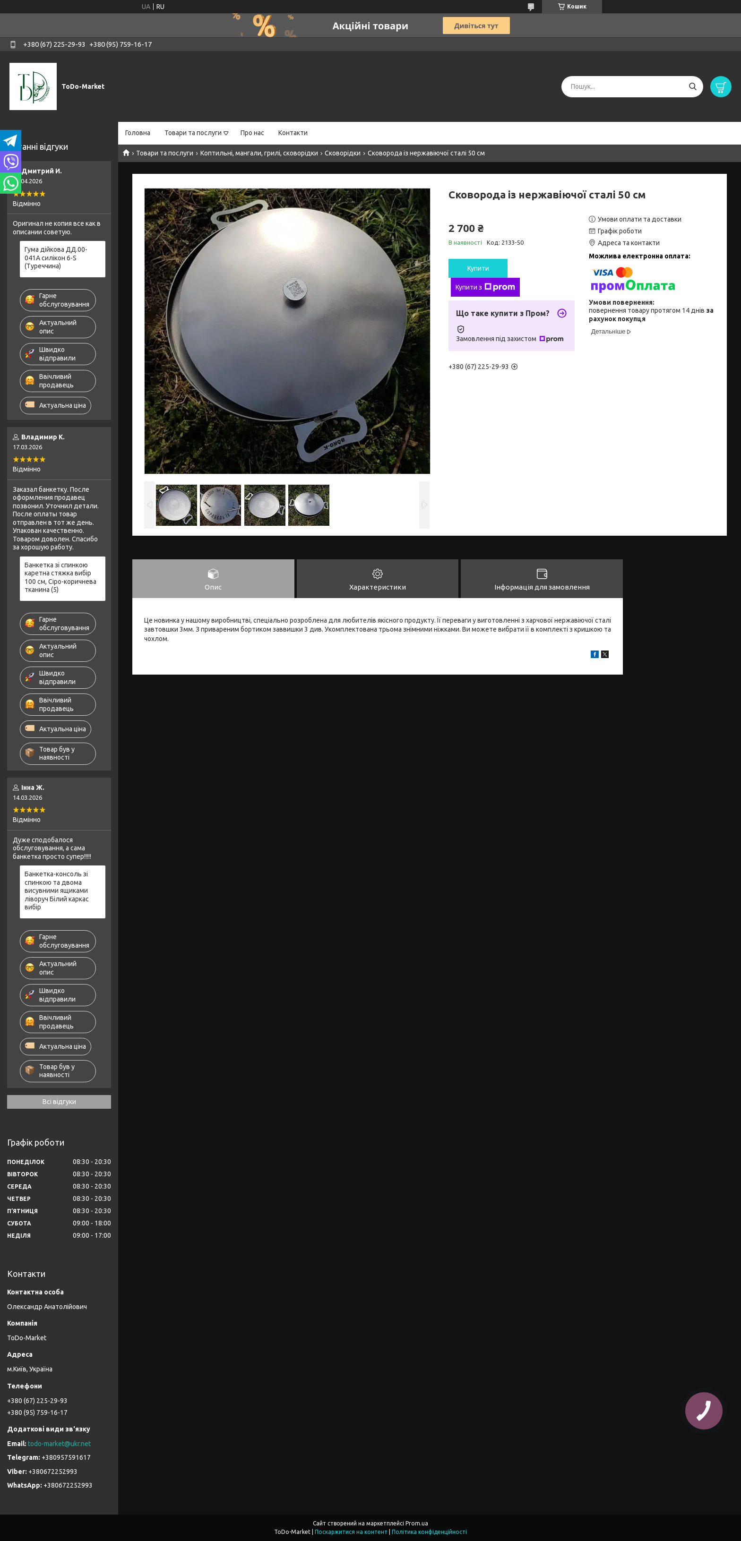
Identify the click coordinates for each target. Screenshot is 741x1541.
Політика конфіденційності (429, 1532)
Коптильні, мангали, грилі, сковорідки (259, 153)
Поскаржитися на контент (351, 1532)
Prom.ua (416, 1523)
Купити (478, 268)
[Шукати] (692, 86)
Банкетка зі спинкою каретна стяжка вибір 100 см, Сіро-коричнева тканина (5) (60, 577)
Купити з (485, 287)
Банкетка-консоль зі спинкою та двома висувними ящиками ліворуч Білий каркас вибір (57, 890)
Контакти (293, 133)
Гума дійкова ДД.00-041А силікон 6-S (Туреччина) (56, 258)
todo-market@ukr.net (59, 1443)
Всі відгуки (59, 1101)
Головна (137, 133)
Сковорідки (343, 153)
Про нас (252, 133)
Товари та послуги (193, 133)
